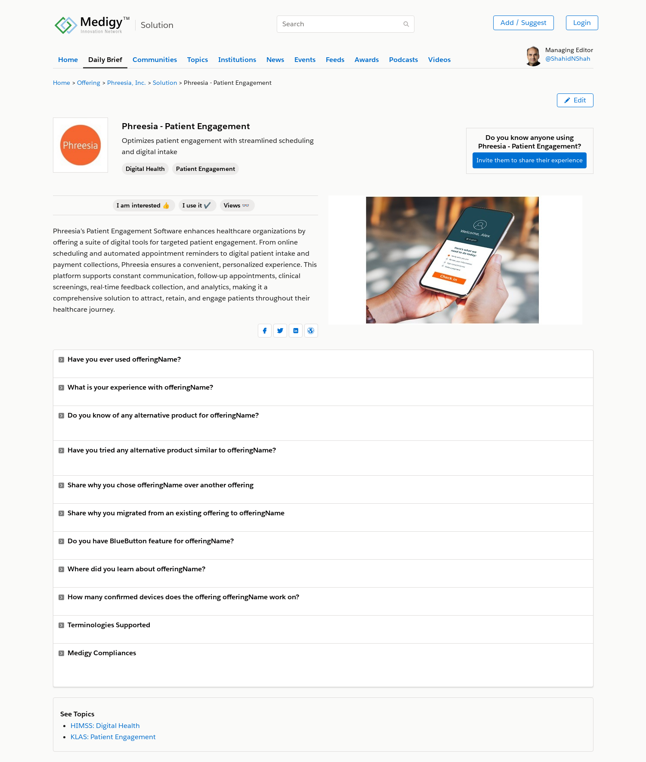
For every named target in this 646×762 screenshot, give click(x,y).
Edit (575, 100)
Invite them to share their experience (529, 160)
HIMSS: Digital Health (105, 725)
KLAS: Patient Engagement (113, 736)
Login (582, 22)
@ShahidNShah (567, 58)
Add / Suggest (524, 22)
